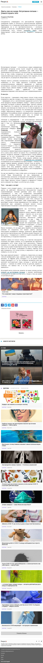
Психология (24, 487)
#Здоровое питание (6, 308)
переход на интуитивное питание (13, 272)
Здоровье (14, 6)
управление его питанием (33, 160)
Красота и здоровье (6, 6)
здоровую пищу (30, 30)
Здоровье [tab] (6, 487)
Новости (35, 1)
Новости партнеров (9, 393)
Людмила (7, 17)
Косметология (14, 487)
